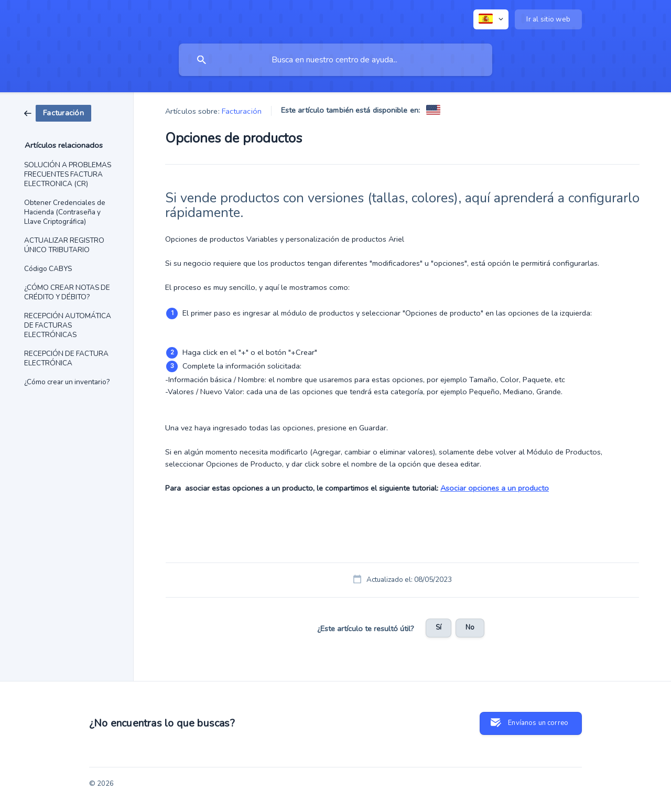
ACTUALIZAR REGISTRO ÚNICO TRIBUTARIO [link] (64, 245)
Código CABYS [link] (48, 269)
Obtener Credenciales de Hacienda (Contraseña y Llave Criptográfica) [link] (64, 212)
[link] (57, 112)
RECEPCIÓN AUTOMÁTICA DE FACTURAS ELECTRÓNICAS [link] (67, 325)
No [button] (470, 627)
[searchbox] (335, 60)
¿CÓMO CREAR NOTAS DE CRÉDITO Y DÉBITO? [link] (67, 292)
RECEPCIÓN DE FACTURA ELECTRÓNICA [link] (66, 358)
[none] (490, 19)
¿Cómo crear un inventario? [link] (67, 382)
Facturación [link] (242, 111)
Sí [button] (438, 627)
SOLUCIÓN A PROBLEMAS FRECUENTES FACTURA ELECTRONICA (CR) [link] (67, 174)
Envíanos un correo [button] (538, 723)
